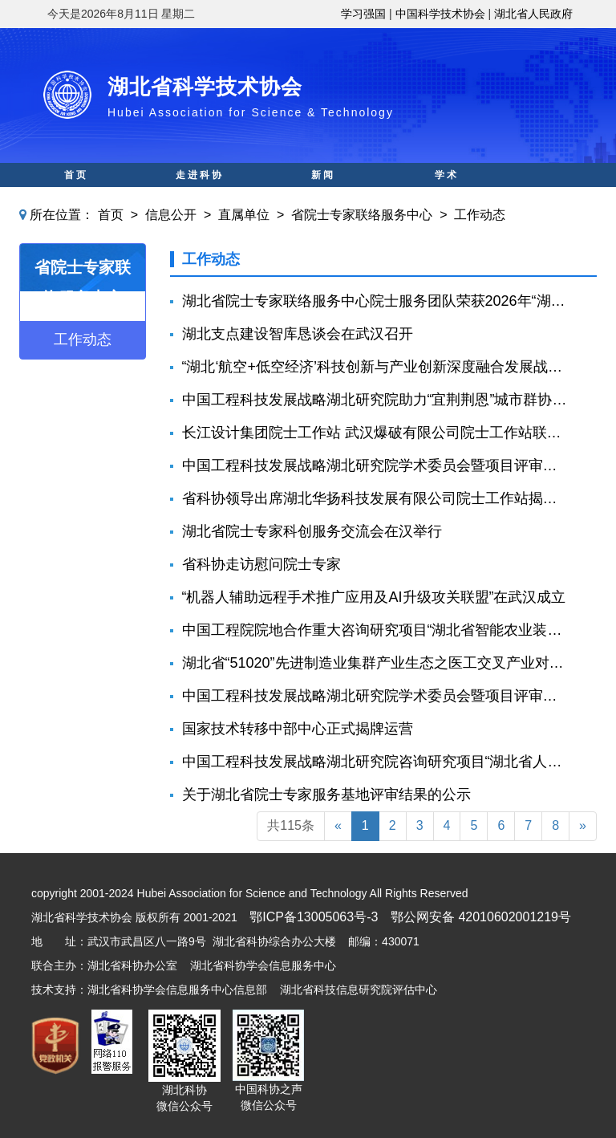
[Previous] (338, 826)
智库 (323, 199)
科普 (76, 199)
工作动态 (479, 215)
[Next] (583, 826)
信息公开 (171, 215)
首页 (76, 175)
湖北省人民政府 (533, 13)
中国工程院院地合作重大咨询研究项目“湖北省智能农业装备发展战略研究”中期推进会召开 (375, 630)
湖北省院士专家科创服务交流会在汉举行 (312, 531)
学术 (447, 175)
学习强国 (363, 13)
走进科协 (200, 175)
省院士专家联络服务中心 (361, 215)
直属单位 (244, 215)
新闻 (323, 175)
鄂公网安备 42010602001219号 (481, 917)
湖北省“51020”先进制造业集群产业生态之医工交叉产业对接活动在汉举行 (375, 663)
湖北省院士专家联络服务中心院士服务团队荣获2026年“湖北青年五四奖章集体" (375, 301)
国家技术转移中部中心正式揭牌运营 (297, 729)
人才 (447, 199)
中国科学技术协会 (440, 13)
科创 (200, 199)
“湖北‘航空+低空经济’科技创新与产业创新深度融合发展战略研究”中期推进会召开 (375, 367)
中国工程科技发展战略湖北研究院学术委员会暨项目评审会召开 (375, 465)
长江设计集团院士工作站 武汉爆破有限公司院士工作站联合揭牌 (375, 433)
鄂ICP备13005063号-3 (313, 917)
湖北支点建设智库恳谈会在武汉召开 (297, 334)
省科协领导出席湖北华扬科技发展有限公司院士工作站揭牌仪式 (375, 498)
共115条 (290, 825)
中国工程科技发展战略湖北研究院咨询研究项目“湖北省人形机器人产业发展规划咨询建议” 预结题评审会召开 (375, 762)
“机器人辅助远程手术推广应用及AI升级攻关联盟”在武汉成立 (374, 597)
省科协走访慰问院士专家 (261, 564)
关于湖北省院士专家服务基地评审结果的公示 (326, 794)
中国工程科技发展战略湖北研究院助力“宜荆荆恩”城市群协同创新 (375, 400)
